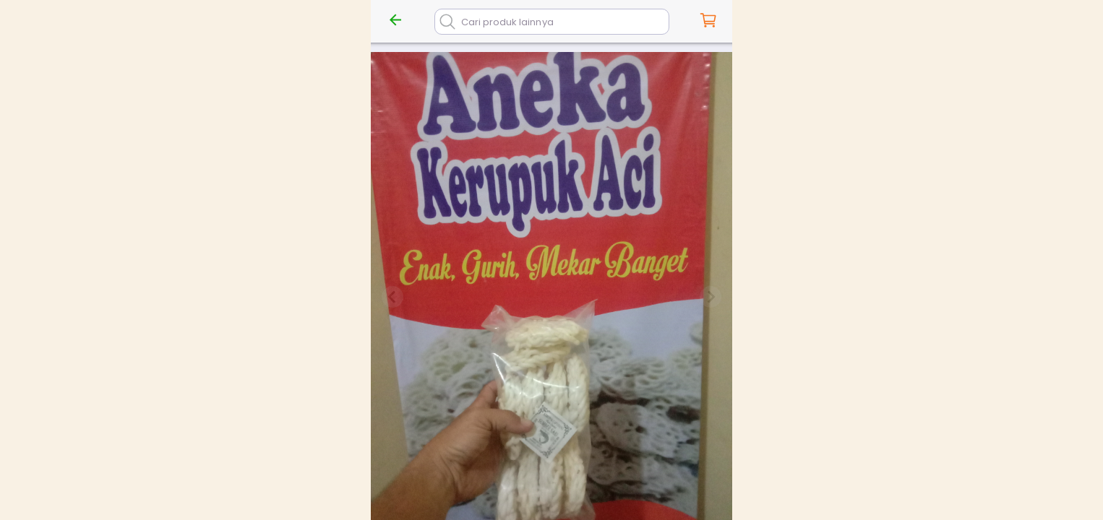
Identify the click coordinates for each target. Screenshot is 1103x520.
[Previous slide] (392, 297)
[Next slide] (710, 297)
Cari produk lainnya (507, 22)
